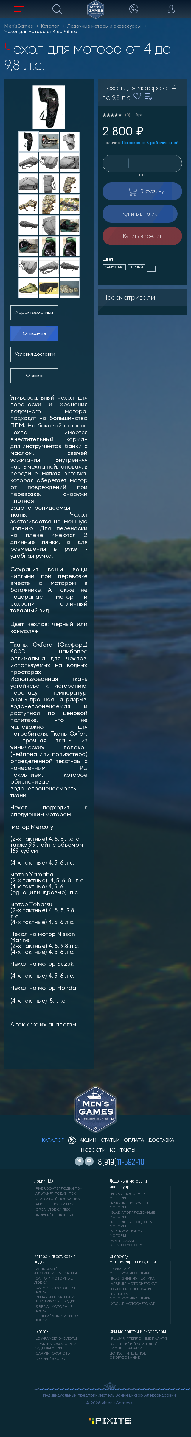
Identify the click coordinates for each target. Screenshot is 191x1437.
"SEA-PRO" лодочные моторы (130, 1233)
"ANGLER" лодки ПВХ (54, 1204)
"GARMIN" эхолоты (52, 1353)
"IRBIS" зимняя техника (132, 1278)
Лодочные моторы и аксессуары (104, 26)
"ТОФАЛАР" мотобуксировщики (130, 1271)
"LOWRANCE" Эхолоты (55, 1338)
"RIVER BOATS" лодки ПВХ (58, 1188)
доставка (161, 1140)
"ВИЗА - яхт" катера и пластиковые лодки (55, 1299)
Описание (34, 334)
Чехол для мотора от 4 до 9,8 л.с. (41, 32)
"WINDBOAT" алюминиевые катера (55, 1271)
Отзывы (34, 376)
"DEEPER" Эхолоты (52, 1359)
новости (93, 1150)
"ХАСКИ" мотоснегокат (132, 1303)
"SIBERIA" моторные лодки (53, 1309)
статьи (110, 1140)
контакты (122, 1150)
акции (82, 1140)
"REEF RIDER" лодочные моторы (132, 1224)
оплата (134, 1140)
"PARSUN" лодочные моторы (129, 1205)
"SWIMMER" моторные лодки (55, 1290)
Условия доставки (35, 354)
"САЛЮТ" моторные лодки (53, 1280)
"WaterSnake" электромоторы (126, 1243)
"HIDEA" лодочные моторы (127, 1196)
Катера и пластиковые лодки (55, 1259)
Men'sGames (18, 26)
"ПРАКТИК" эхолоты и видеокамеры (55, 1346)
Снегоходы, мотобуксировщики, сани (133, 1259)
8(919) (121, 1161)
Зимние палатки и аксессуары (138, 1331)
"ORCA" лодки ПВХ (52, 1209)
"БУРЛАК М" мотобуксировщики (130, 1296)
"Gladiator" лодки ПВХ (57, 1199)
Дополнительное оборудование (128, 1355)
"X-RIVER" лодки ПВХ (53, 1215)
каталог (53, 1140)
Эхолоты (41, 1331)
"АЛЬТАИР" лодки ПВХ (55, 1193)
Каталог (50, 26)
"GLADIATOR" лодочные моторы (132, 1214)
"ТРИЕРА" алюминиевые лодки (57, 1318)
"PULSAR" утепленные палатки (139, 1338)
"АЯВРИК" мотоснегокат (133, 1283)
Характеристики (34, 313)
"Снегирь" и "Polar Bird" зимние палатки (134, 1346)
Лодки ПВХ (43, 1181)
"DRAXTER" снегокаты (130, 1289)
